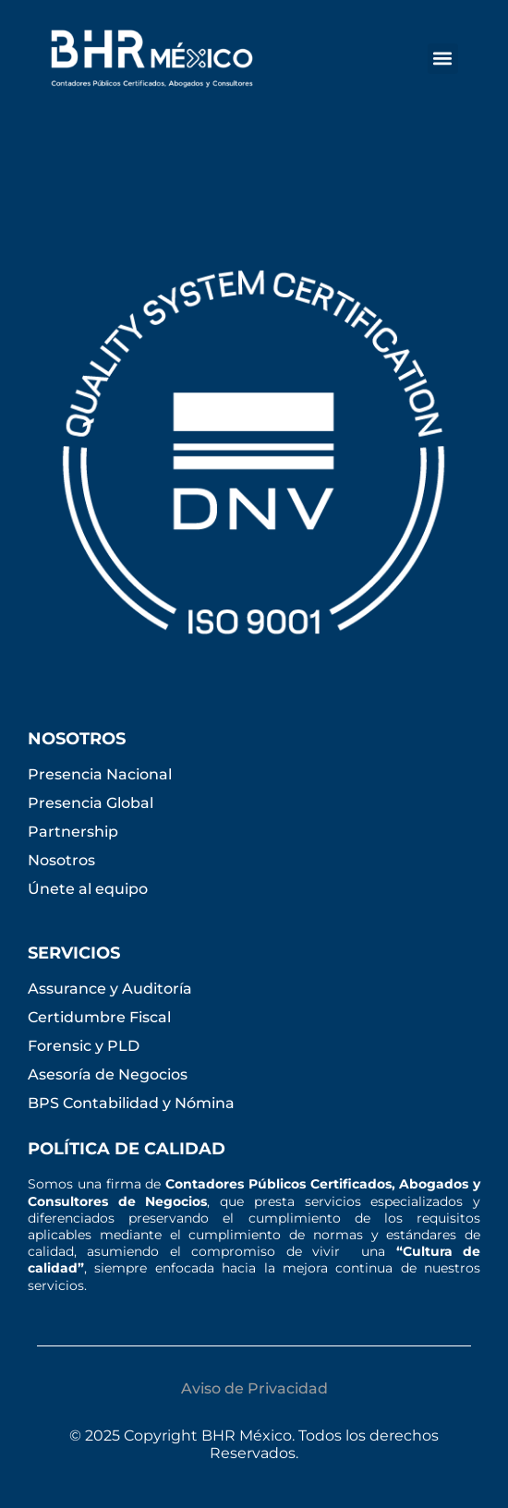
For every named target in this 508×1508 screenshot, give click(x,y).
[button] (443, 58)
